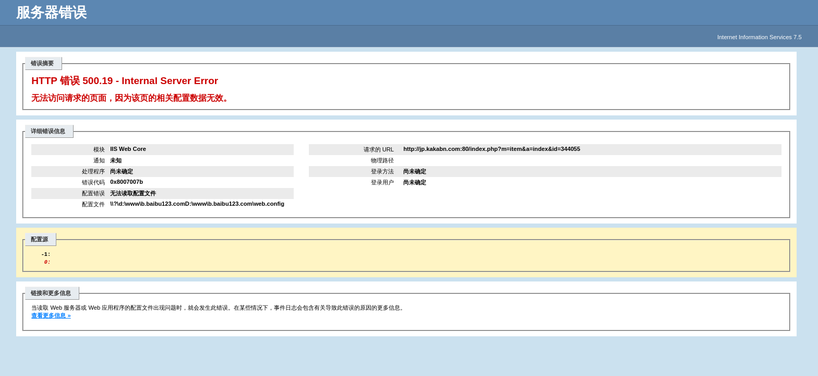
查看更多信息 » (50, 318)
